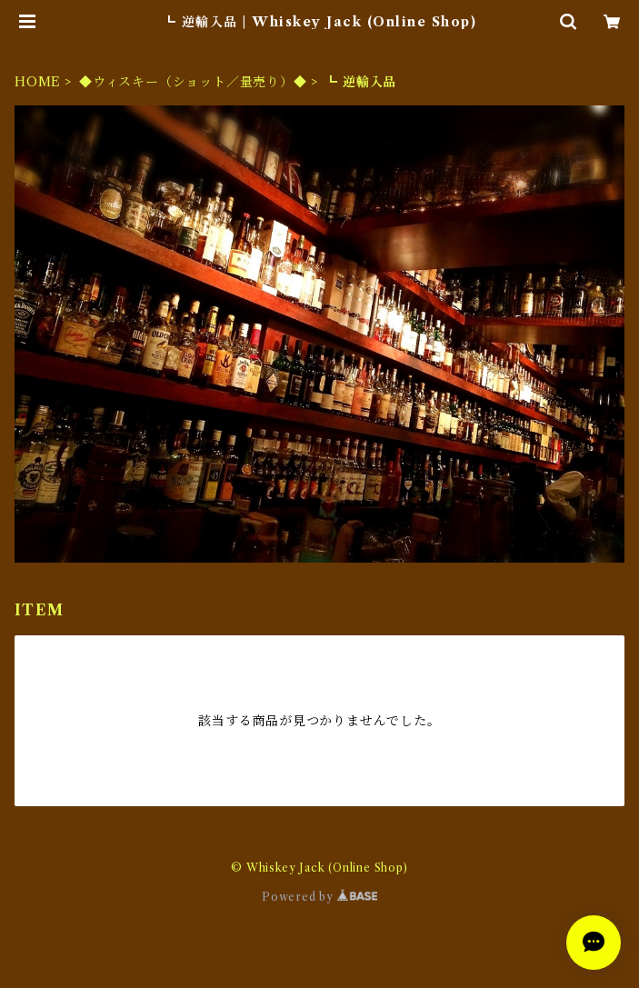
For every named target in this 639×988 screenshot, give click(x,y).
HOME (38, 82)
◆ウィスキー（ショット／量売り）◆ (193, 82)
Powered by (319, 896)
